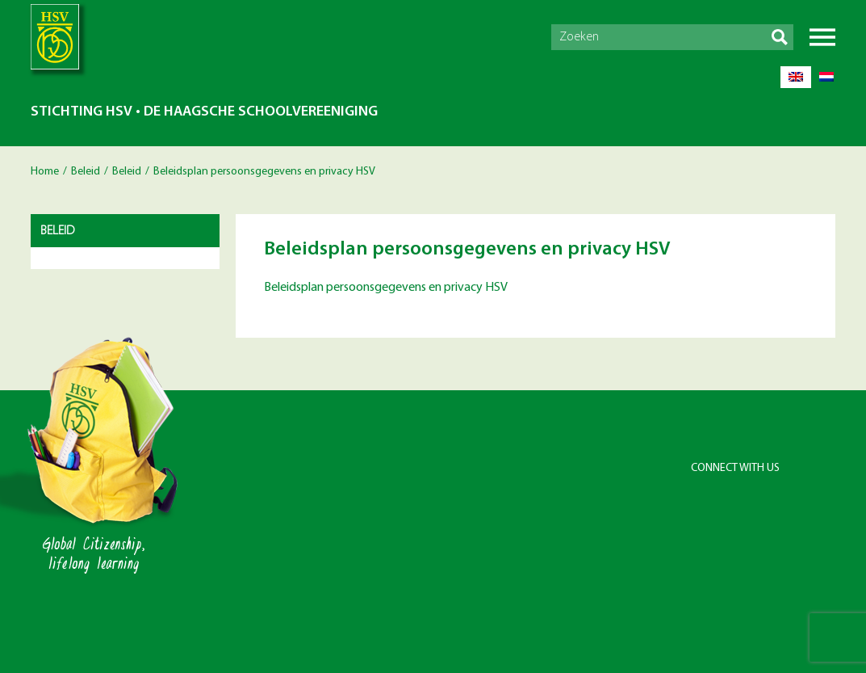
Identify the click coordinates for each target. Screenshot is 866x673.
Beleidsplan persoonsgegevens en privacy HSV (386, 287)
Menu (822, 37)
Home (45, 172)
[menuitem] (795, 77)
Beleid (85, 172)
